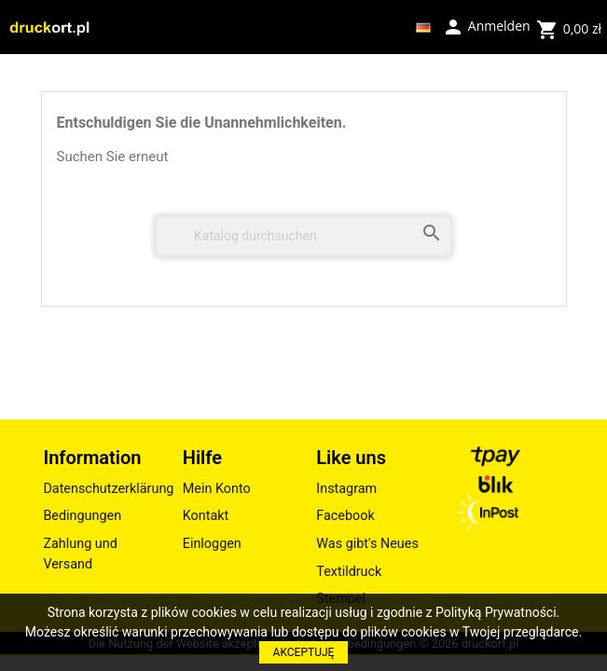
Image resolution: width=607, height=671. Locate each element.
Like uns (351, 457)
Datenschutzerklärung (102, 489)
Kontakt (206, 516)
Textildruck (348, 572)
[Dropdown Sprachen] (423, 27)
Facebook (345, 516)
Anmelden (486, 25)
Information (92, 457)
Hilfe (202, 457)
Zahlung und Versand (80, 554)
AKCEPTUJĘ (304, 652)
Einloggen (212, 544)
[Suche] (303, 236)
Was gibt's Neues (367, 544)
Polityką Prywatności (496, 612)
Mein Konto (217, 489)
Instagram (346, 489)
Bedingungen (82, 516)
